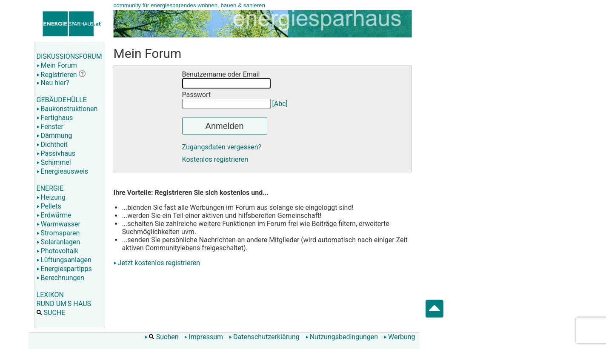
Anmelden (225, 126)
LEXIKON (50, 295)
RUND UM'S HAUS (64, 304)
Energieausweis (62, 171)
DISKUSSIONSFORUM (69, 56)
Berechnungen (60, 278)
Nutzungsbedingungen (342, 337)
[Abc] (280, 104)
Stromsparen (58, 233)
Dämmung (54, 136)
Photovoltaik (58, 251)
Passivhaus (56, 153)
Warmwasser (58, 224)
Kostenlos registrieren (215, 159)
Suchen (162, 337)
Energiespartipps (64, 269)
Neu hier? (53, 83)
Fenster (50, 127)
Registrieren (57, 75)
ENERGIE (50, 188)
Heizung (51, 197)
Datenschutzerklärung (264, 337)
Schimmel (54, 162)
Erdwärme (54, 215)
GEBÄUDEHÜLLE (62, 100)
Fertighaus (55, 118)
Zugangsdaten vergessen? (222, 147)
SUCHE (51, 313)
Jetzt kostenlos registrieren (159, 263)
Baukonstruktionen (67, 109)
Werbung (399, 337)
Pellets (49, 206)
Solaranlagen (58, 242)
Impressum (203, 337)
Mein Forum (57, 65)
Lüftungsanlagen (64, 260)
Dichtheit (52, 144)
